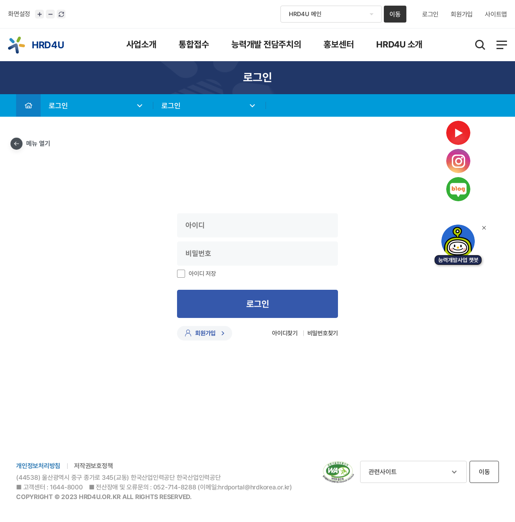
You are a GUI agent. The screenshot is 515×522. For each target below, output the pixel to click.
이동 (395, 14)
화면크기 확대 (39, 14)
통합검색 (480, 45)
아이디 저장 (202, 273)
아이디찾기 (285, 333)
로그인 (430, 14)
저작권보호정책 (93, 466)
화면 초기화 (61, 14)
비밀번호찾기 (322, 333)
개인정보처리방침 (38, 466)
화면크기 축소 (50, 14)
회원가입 (462, 14)
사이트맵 (496, 14)
